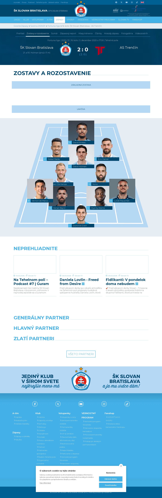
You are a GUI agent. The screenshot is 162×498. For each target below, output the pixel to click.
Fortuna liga (54, 26)
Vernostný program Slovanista (68, 458)
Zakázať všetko (111, 479)
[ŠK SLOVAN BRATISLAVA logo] (46, 11)
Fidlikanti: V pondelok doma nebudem (126, 282)
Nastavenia (110, 473)
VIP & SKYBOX (67, 434)
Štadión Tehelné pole (46, 457)
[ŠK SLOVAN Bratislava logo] (81, 9)
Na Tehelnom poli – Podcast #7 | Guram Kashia (31, 282)
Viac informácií (45, 483)
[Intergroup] (63, 345)
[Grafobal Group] (98, 345)
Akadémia (83, 20)
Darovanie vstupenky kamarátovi (69, 465)
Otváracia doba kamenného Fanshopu (115, 425)
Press (24, 2)
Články (98, 33)
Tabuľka (18, 440)
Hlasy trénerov (86, 33)
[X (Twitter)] (121, 2)
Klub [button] (26, 20)
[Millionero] (98, 334)
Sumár (54, 33)
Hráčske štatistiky (21, 424)
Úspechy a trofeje (45, 420)
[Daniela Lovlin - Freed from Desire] (81, 264)
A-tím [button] (50, 20)
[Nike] (81, 324)
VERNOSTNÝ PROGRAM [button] (103, 20)
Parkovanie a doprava (69, 454)
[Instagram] (131, 2)
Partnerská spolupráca (42, 452)
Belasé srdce (53, 2)
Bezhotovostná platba (67, 445)
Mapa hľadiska (66, 450)
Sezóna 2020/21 (37, 26)
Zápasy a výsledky (22, 436)
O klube (41, 430)
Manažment (42, 434)
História (41, 417)
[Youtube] (126, 2)
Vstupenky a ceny (68, 417)
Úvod (17, 20)
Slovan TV (32, 276)
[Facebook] (116, 2)
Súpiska (18, 417)
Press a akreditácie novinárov (45, 442)
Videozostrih (141, 33)
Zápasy (24, 26)
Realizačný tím (20, 420)
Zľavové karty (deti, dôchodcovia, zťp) (68, 438)
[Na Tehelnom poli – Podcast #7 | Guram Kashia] (35, 264)
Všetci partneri (81, 354)
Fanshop (64, 2)
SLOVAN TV (123, 20)
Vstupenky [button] (38, 20)
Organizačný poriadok (42, 462)
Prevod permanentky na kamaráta (92, 436)
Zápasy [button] (59, 20)
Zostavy (38, 33)
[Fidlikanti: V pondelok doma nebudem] (127, 264)
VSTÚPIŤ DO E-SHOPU (113, 419)
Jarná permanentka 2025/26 (68, 422)
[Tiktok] (137, 2)
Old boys (41, 427)
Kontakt (41, 437)
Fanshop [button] (137, 20)
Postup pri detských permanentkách (92, 443)
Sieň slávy (41, 424)
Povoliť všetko (111, 485)
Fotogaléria (127, 33)
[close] (121, 466)
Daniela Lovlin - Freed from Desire (79, 282)
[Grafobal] (63, 334)
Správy (70, 20)
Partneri (41, 447)
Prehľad (20, 33)
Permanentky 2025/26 (66, 428)
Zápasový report (68, 33)
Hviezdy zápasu (111, 33)
